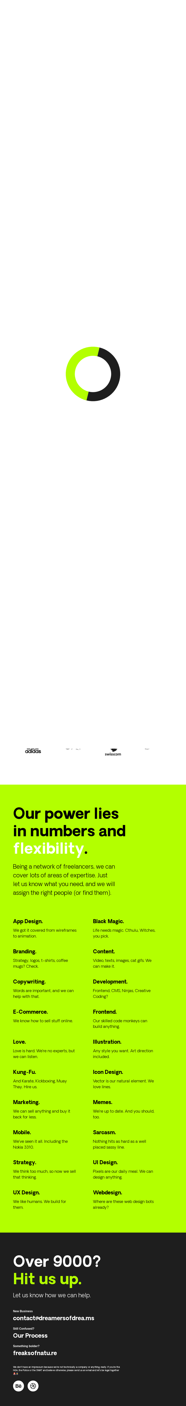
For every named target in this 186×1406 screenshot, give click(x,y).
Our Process (30, 1328)
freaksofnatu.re (35, 1346)
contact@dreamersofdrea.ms (53, 1311)
